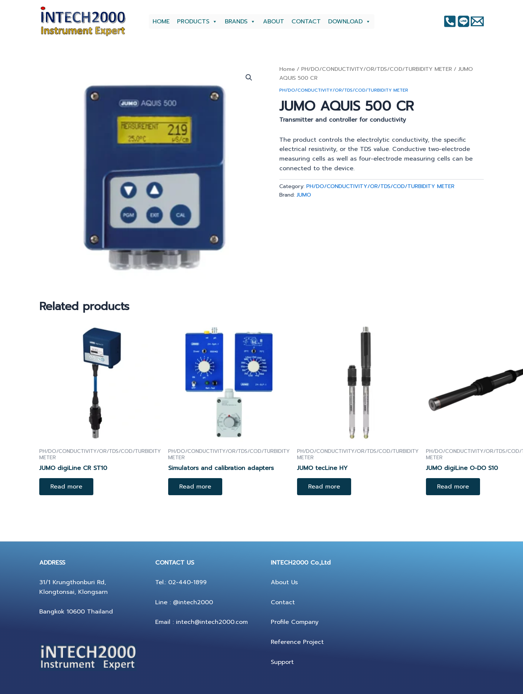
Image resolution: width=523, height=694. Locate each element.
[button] (249, 77)
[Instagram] (463, 21)
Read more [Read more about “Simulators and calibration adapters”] (195, 486)
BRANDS (240, 21)
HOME (161, 21)
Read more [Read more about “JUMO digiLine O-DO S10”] (453, 486)
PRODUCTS (197, 21)
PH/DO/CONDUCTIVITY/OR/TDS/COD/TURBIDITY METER (376, 69)
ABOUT (273, 21)
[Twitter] (477, 21)
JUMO (304, 195)
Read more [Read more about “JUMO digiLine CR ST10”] (66, 486)
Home (287, 69)
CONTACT (306, 21)
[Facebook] (449, 21)
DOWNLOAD (349, 21)
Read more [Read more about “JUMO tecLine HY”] (324, 486)
